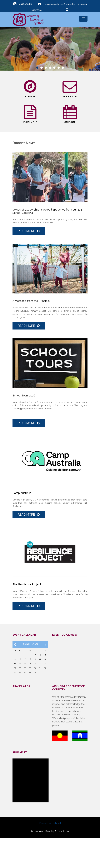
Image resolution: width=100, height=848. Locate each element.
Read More (29, 241)
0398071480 (50, 4)
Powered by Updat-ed (50, 833)
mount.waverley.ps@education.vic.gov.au (53, 8)
